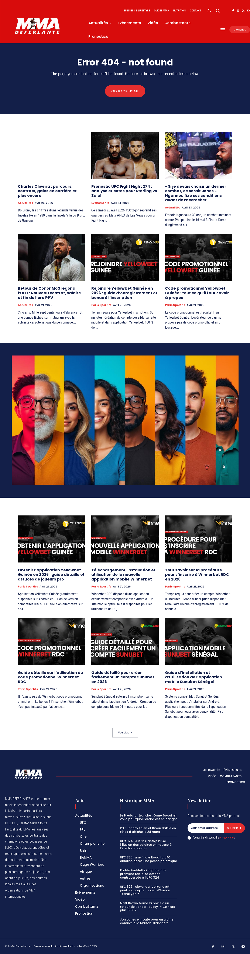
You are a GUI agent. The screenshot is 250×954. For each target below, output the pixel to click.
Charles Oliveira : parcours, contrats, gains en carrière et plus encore (47, 191)
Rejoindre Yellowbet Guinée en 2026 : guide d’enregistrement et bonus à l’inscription (124, 293)
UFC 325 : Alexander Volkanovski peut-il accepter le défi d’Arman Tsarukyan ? (145, 890)
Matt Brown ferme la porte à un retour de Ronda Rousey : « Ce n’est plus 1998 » (147, 906)
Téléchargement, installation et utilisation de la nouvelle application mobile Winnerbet (123, 574)
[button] (218, 11)
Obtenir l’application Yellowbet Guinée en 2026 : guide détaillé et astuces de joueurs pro (51, 574)
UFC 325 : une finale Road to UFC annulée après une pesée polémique (148, 859)
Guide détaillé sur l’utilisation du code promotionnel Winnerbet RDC (50, 677)
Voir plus (125, 732)
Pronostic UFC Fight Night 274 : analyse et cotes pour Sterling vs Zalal (124, 191)
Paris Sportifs (101, 305)
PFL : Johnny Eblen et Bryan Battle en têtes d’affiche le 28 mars (148, 830)
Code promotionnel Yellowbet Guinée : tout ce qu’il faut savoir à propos (197, 293)
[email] (206, 828)
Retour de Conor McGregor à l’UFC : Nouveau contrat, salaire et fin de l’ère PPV (49, 293)
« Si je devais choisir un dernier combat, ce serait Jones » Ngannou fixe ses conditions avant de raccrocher (195, 193)
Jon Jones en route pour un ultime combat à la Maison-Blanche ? (146, 921)
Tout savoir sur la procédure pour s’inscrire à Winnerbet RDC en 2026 (197, 574)
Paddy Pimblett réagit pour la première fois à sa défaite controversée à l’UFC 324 (143, 874)
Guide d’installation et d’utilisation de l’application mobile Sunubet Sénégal (193, 677)
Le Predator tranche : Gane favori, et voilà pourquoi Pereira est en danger (148, 817)
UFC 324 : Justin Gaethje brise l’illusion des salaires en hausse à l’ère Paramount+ (146, 844)
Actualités (25, 203)
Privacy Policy (226, 837)
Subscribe (234, 828)
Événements (100, 203)
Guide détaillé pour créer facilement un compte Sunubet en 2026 (122, 677)
